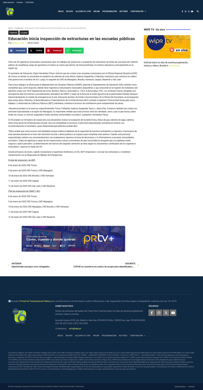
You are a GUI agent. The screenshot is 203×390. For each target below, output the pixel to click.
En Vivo (69, 11)
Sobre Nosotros (8, 2)
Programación (109, 11)
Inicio (61, 11)
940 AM (96, 11)
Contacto (19, 2)
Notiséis (123, 11)
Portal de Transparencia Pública (35, 301)
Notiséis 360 (18, 43)
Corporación (138, 11)
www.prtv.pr (173, 65)
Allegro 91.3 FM (83, 11)
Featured (19, 28)
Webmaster (80, 386)
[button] (198, 11)
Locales (24, 33)
